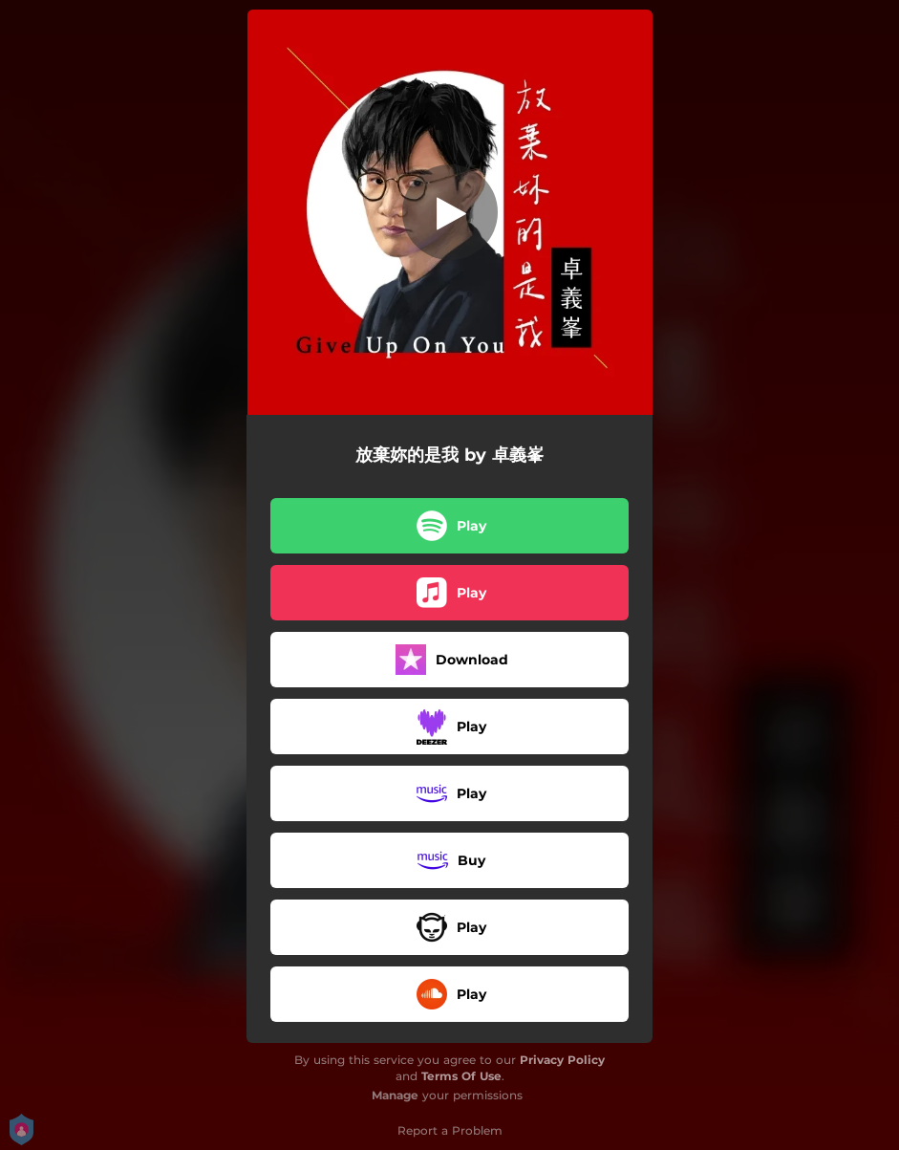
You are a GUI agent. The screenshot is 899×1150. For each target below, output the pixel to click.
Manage (395, 1095)
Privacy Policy (562, 1059)
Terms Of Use (461, 1076)
